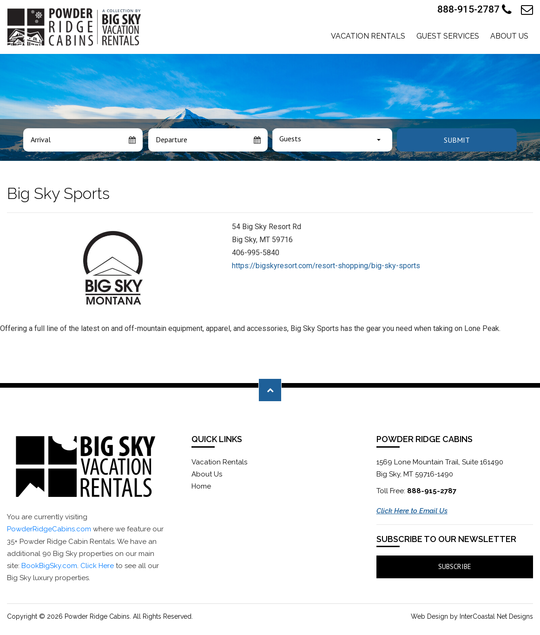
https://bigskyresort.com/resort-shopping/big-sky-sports (326, 265)
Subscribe (454, 566)
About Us (509, 36)
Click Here (97, 566)
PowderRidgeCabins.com (49, 529)
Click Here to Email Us (412, 511)
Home (201, 486)
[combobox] (332, 140)
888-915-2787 (474, 10)
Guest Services (447, 36)
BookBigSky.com (49, 566)
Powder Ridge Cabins (75, 27)
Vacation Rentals (368, 36)
